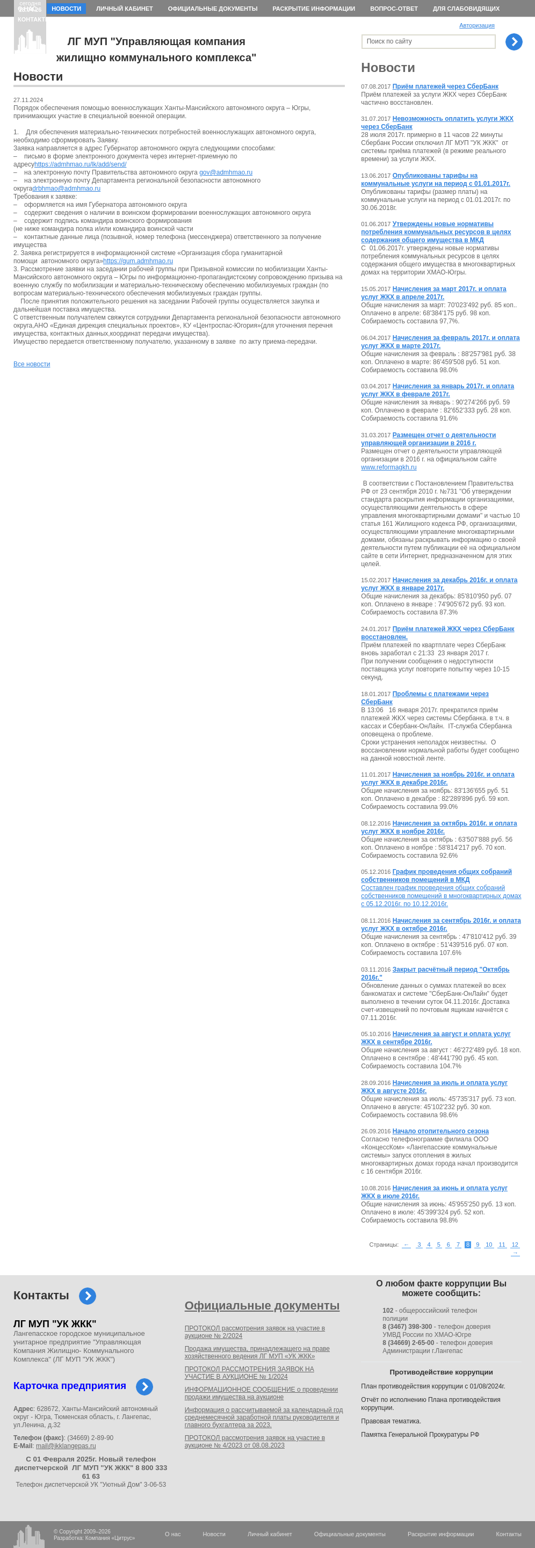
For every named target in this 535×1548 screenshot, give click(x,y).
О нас (27, 8)
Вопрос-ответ (394, 8)
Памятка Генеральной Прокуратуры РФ (420, 1434)
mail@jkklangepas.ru (66, 1446)
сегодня (30, 6)
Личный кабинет (124, 8)
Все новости (31, 364)
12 (515, 1244)
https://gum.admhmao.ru (138, 261)
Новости (66, 8)
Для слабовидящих (466, 8)
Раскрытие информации (313, 8)
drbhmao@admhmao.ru (66, 188)
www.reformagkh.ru (388, 467)
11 (502, 1244)
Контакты (34, 19)
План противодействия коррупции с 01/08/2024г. (433, 1386)
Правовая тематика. (391, 1421)
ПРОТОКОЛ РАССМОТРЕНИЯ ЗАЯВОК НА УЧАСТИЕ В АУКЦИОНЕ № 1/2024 (249, 1372)
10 (489, 1244)
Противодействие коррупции (441, 1372)
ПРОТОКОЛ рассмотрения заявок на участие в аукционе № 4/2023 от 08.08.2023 (255, 1441)
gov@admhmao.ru (225, 172)
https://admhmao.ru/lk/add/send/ (80, 164)
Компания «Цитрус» (110, 1538)
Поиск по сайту (389, 41)
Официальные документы (213, 8)
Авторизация (477, 25)
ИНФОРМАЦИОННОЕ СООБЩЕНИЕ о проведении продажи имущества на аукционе (261, 1393)
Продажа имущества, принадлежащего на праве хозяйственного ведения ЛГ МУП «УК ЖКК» (257, 1352)
